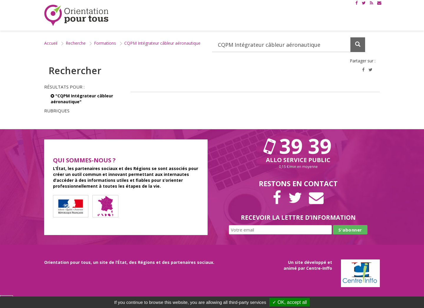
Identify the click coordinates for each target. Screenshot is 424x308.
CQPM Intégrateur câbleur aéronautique (162, 43)
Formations (105, 43)
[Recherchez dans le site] (288, 44)
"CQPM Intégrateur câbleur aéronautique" (82, 98)
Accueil (50, 43)
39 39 (298, 146)
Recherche (76, 43)
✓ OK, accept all (289, 302)
